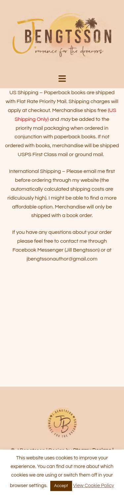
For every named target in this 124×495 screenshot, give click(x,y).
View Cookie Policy (93, 485)
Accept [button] (61, 485)
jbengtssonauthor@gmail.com (61, 258)
